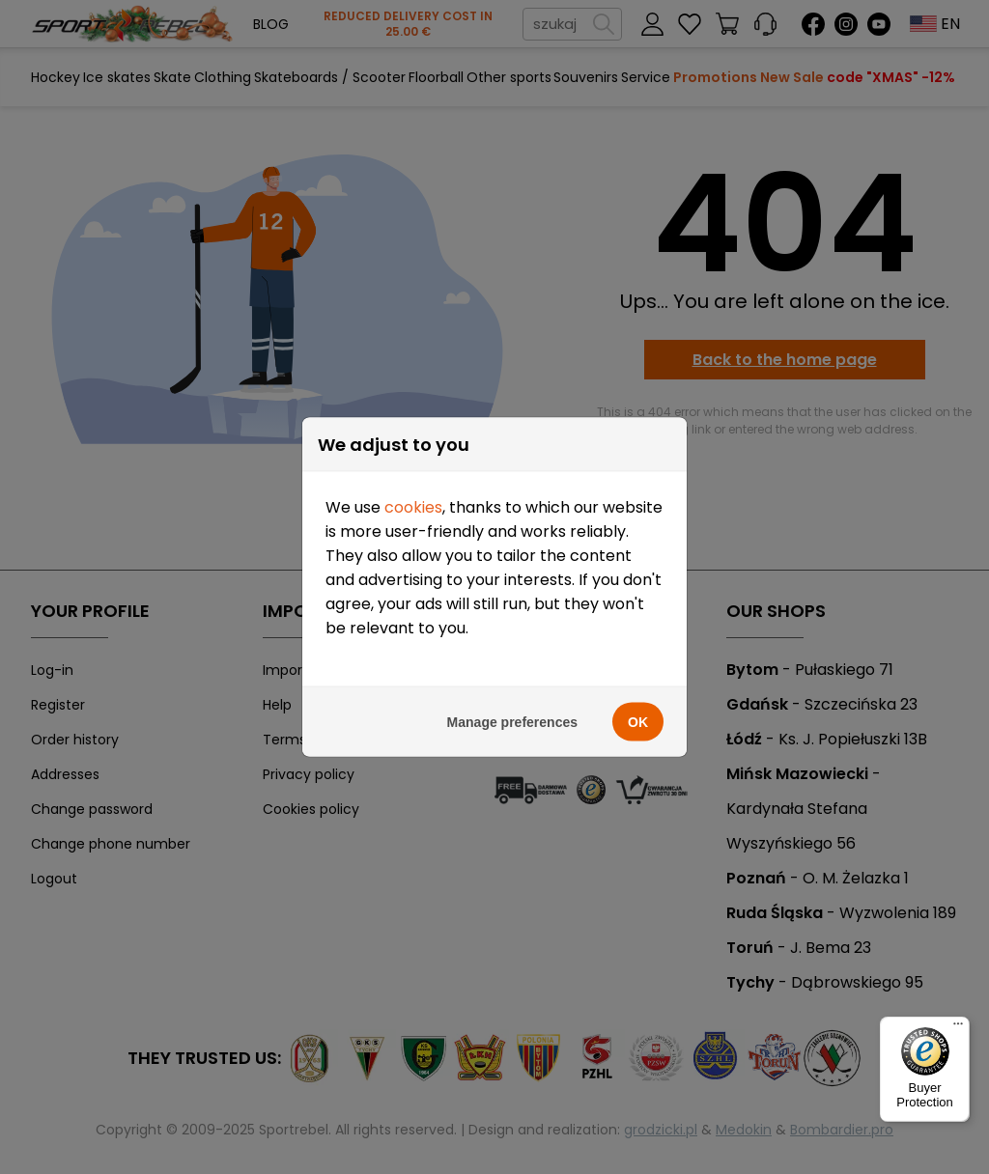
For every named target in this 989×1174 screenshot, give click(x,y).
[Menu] (958, 1028)
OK (638, 722)
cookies (413, 507)
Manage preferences (512, 722)
